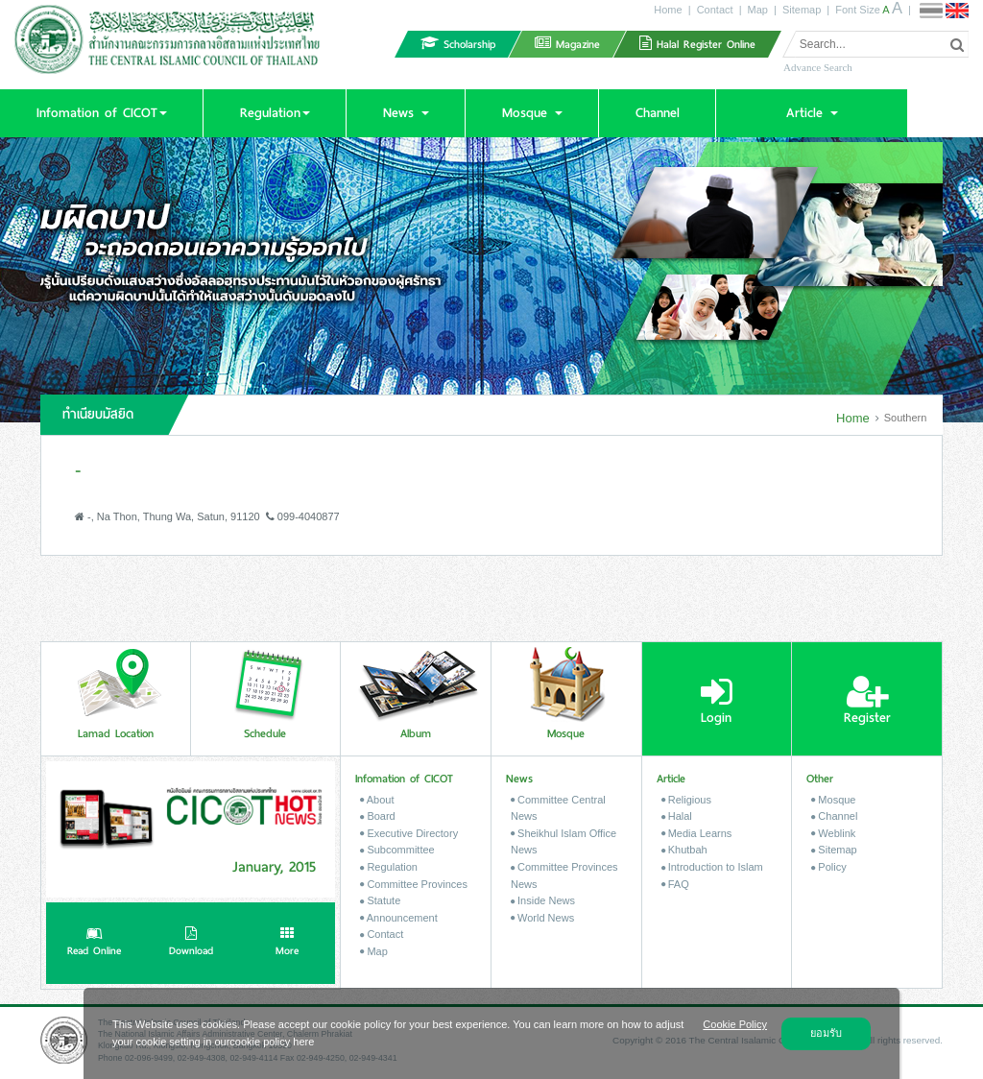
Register (867, 701)
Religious (686, 799)
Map (758, 9)
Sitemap (801, 9)
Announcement (398, 917)
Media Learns (696, 833)
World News (542, 917)
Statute (380, 900)
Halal (676, 816)
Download (191, 943)
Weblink (833, 833)
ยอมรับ (826, 1033)
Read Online (94, 943)
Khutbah (684, 849)
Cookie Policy (735, 1024)
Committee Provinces (414, 884)
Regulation (389, 867)
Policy (828, 867)
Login (716, 701)
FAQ (675, 884)
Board (377, 816)
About (377, 799)
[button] (101, 113)
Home (668, 9)
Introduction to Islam (712, 867)
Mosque (833, 799)
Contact (715, 9)
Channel (834, 816)
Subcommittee (397, 849)
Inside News (543, 900)
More (287, 943)
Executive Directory (409, 833)
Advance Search (817, 67)
